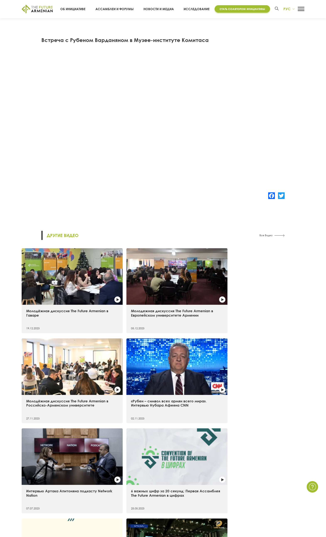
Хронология (31, 490)
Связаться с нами (267, 475)
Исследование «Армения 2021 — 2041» (124, 475)
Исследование (195, 9)
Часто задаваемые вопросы (276, 490)
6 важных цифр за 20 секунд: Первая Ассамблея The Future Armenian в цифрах (125, 371)
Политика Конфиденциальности (279, 482)
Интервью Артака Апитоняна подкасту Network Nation (52, 369)
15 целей (29, 482)
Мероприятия (201, 482)
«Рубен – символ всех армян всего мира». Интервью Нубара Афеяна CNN (269, 295)
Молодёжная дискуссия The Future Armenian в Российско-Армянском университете (197, 295)
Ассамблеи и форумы (120, 9)
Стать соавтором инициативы (241, 9)
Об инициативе (81, 9)
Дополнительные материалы (116, 490)
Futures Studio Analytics (111, 482)
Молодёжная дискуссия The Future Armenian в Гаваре (51, 293)
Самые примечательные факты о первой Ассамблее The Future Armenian (196, 371)
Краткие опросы (204, 504)
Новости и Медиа (160, 9)
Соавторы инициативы (39, 497)
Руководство (31, 504)
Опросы (197, 497)
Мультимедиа (201, 490)
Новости (197, 475)
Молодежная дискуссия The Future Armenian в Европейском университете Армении (126, 295)
